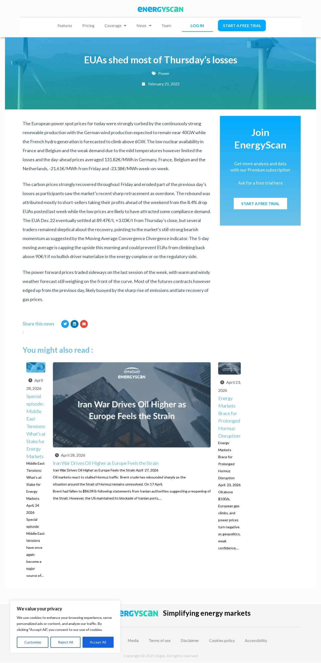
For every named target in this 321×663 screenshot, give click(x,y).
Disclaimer (190, 640)
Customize (32, 642)
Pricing (88, 25)
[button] (65, 324)
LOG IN (197, 25)
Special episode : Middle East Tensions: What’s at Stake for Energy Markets (35, 426)
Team (166, 25)
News (143, 25)
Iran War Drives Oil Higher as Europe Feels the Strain (106, 463)
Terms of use (160, 640)
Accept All (98, 642)
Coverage (115, 25)
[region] (65, 626)
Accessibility (256, 640)
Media (133, 640)
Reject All (65, 642)
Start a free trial (242, 25)
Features (64, 25)
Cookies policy (222, 640)
